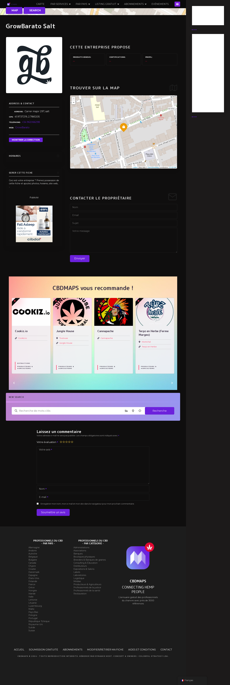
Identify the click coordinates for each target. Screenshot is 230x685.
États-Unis (33, 589)
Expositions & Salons (83, 580)
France (31, 595)
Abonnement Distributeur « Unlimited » (203, 48)
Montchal (146, 353)
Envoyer (79, 269)
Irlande (31, 604)
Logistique (78, 589)
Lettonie (32, 610)
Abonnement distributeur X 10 (204, 72)
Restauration (80, 604)
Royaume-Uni (35, 635)
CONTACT (166, 660)
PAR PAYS (96, 9)
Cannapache (107, 349)
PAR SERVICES (74, 9)
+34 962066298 (31, 133)
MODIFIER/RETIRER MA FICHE (105, 660)
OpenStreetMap (153, 178)
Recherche (160, 421)
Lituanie (32, 614)
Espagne (33, 586)
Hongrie (32, 601)
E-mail (43, 508)
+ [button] (73, 109)
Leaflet (135, 178)
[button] (14, 394)
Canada (32, 574)
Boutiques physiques (84, 567)
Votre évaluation (47, 453)
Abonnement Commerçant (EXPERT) (203, 85)
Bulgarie (32, 570)
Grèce (31, 598)
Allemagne (34, 558)
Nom (42, 500)
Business (199, 16)
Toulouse (63, 349)
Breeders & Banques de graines (89, 570)
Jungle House (65, 354)
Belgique (33, 567)
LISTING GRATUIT (120, 9)
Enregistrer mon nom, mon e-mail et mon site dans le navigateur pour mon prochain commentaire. (88, 515)
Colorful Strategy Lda (153, 667)
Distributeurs (80, 577)
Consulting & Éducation (85, 574)
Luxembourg (35, 617)
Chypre (32, 577)
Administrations (81, 558)
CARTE (55, 9)
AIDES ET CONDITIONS (142, 660)
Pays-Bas (33, 623)
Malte (31, 620)
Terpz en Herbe (149, 357)
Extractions (23, 374)
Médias (77, 592)
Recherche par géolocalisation (140, 421)
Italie (30, 607)
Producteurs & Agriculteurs (25, 378)
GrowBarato (22, 138)
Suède (31, 638)
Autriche (32, 564)
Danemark (33, 583)
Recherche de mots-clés (16, 421)
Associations (79, 561)
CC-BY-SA (172, 178)
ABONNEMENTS (149, 9)
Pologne (32, 626)
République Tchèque (39, 632)
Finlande (32, 592)
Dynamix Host (103, 667)
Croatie (32, 580)
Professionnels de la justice (87, 598)
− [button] (73, 113)
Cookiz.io (22, 349)
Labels (76, 583)
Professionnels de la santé (86, 601)
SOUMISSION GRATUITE (43, 660)
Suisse (31, 641)
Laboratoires (79, 586)
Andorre (32, 561)
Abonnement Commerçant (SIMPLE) (203, 100)
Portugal (32, 629)
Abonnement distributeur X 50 (204, 61)
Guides (198, 20)
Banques (78, 564)
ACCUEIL (19, 660)
